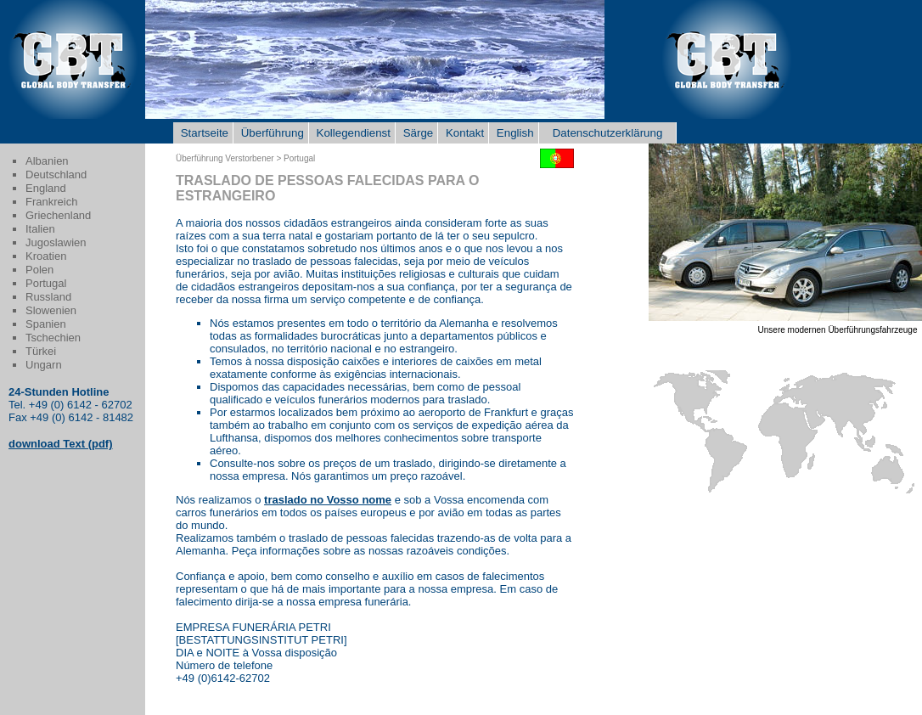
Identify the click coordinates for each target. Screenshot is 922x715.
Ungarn (43, 364)
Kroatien (45, 256)
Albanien (47, 161)
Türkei (40, 351)
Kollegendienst (352, 133)
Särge (416, 133)
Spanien (45, 324)
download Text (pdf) (60, 443)
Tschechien (53, 337)
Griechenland (58, 215)
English (513, 133)
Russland (48, 296)
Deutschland (56, 174)
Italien (40, 228)
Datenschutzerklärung (607, 133)
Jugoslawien (56, 242)
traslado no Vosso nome (327, 499)
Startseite (202, 133)
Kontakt (463, 133)
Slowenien (50, 310)
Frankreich (51, 201)
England (45, 188)
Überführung (271, 133)
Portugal (45, 283)
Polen (39, 269)
